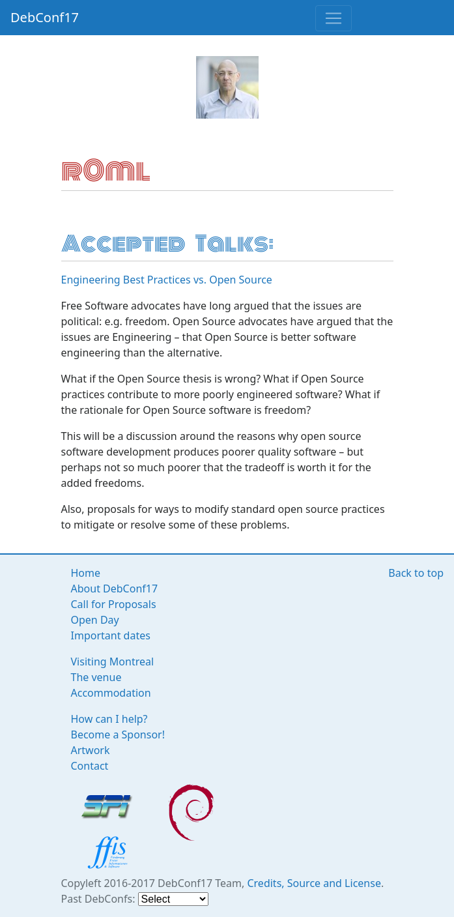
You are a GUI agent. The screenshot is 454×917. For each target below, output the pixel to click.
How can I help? (109, 719)
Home (86, 573)
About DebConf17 (114, 588)
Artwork (90, 750)
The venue (96, 677)
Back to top (416, 573)
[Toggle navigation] (333, 18)
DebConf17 (44, 17)
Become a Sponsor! (118, 734)
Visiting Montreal (112, 661)
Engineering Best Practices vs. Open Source (166, 279)
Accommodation (111, 693)
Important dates (110, 635)
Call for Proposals (113, 604)
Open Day (95, 620)
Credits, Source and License (313, 883)
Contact (90, 766)
